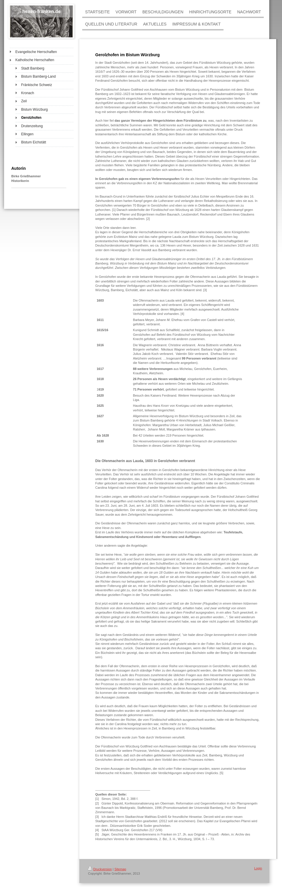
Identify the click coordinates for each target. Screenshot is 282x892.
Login (258, 868)
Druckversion (100, 869)
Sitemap (120, 869)
